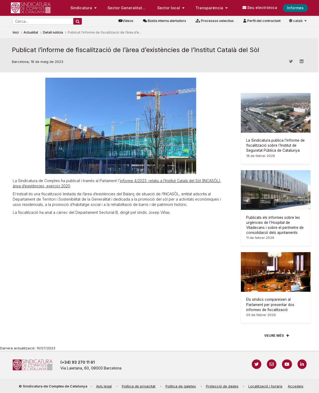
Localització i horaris (265, 386)
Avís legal (104, 386)
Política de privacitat (138, 386)
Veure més (274, 335)
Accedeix (295, 386)
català (296, 21)
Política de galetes (180, 386)
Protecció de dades (222, 386)
